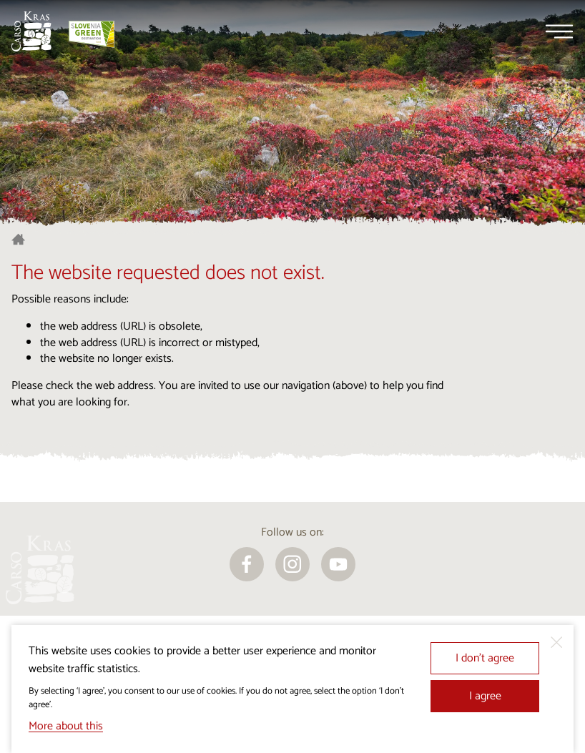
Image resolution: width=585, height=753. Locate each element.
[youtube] (338, 564)
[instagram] (292, 564)
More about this (66, 726)
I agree (485, 696)
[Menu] (559, 31)
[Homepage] (31, 31)
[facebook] (247, 564)
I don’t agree (485, 658)
